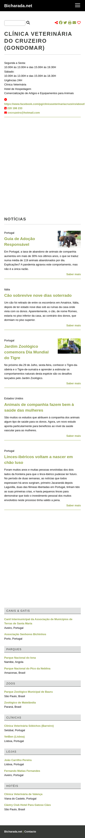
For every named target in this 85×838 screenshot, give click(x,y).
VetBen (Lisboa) (14, 736)
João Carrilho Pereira (18, 760)
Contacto (30, 831)
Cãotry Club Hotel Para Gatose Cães (27, 804)
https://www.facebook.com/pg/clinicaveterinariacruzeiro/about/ (44, 104)
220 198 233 (14, 108)
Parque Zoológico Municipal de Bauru (28, 691)
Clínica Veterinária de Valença (23, 794)
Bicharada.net (18, 5)
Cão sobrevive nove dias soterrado (38, 295)
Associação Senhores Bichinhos (25, 634)
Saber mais (73, 274)
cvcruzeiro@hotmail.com (24, 112)
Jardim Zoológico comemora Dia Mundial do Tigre (26, 352)
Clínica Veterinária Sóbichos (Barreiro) (29, 725)
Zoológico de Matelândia (20, 702)
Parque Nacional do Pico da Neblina (27, 668)
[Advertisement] (42, 168)
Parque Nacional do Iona (20, 657)
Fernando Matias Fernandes (22, 770)
